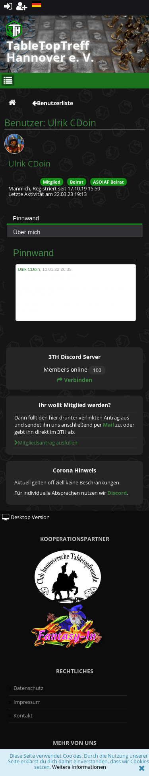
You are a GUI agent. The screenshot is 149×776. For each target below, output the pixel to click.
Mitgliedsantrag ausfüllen (45, 442)
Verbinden (74, 380)
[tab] (74, 218)
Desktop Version (26, 517)
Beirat (76, 182)
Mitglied (51, 182)
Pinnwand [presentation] (26, 218)
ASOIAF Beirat (108, 182)
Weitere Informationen (79, 766)
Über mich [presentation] (26, 232)
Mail (108, 424)
